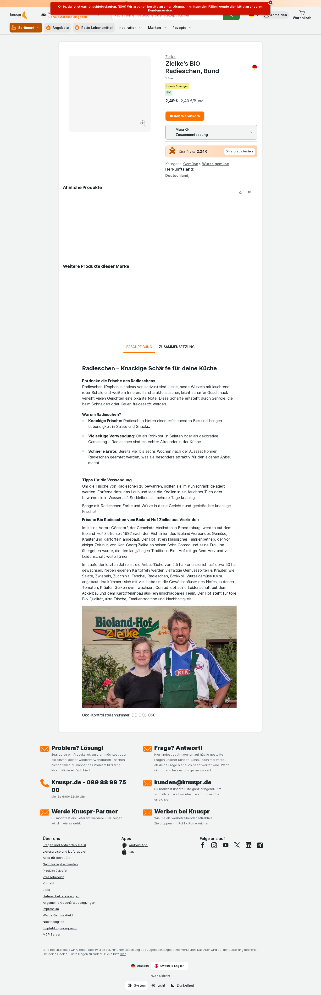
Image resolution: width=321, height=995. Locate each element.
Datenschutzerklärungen (61, 896)
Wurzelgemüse (215, 163)
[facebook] (202, 845)
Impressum (51, 909)
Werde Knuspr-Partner (84, 811)
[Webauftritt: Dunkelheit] (182, 985)
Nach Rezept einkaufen (60, 864)
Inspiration (130, 28)
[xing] (260, 845)
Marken (157, 28)
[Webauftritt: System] (136, 985)
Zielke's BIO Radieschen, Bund (211, 67)
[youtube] (225, 845)
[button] (275, 15)
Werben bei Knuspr (182, 811)
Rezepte (182, 28)
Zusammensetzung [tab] (177, 347)
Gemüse (190, 163)
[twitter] (237, 845)
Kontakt (48, 883)
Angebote (57, 27)
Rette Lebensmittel (94, 27)
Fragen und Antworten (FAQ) (64, 845)
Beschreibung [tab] (139, 347)
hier (123, 954)
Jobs (46, 890)
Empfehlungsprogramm (60, 928)
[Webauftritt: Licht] (158, 985)
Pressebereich (53, 877)
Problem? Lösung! (77, 747)
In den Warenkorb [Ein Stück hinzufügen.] (185, 116)
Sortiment (25, 27)
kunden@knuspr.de (182, 782)
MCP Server (52, 934)
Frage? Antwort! (178, 747)
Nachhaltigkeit (53, 922)
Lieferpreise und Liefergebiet (64, 851)
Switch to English (169, 966)
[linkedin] (248, 845)
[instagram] (214, 845)
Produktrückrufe (55, 870)
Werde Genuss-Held (58, 915)
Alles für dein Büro (57, 858)
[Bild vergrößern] (143, 124)
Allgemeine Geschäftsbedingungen (69, 902)
